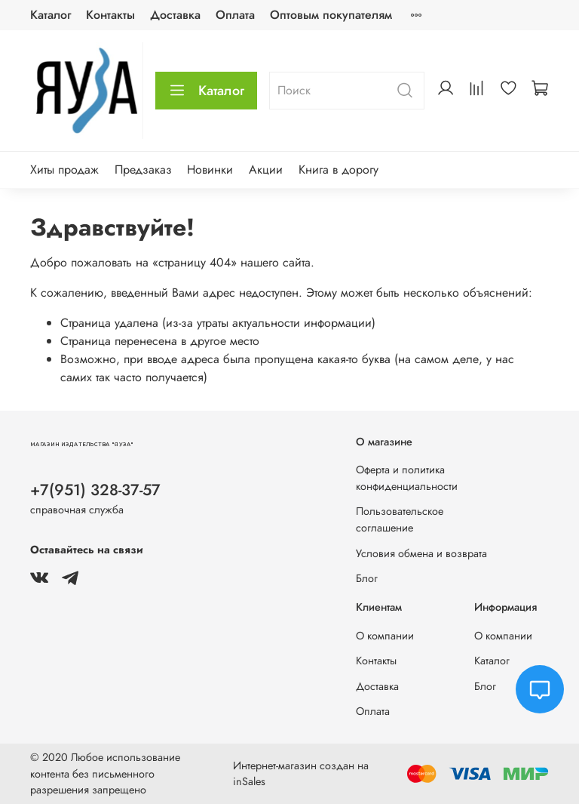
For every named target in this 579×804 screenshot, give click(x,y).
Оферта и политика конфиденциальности (407, 478)
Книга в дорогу (338, 169)
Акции (266, 169)
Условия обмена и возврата (421, 553)
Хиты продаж (64, 169)
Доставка (175, 14)
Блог (367, 578)
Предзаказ (143, 169)
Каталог (50, 14)
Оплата (235, 14)
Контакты (110, 14)
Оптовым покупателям (331, 14)
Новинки (210, 169)
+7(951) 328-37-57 (95, 490)
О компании (385, 635)
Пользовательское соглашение (399, 519)
